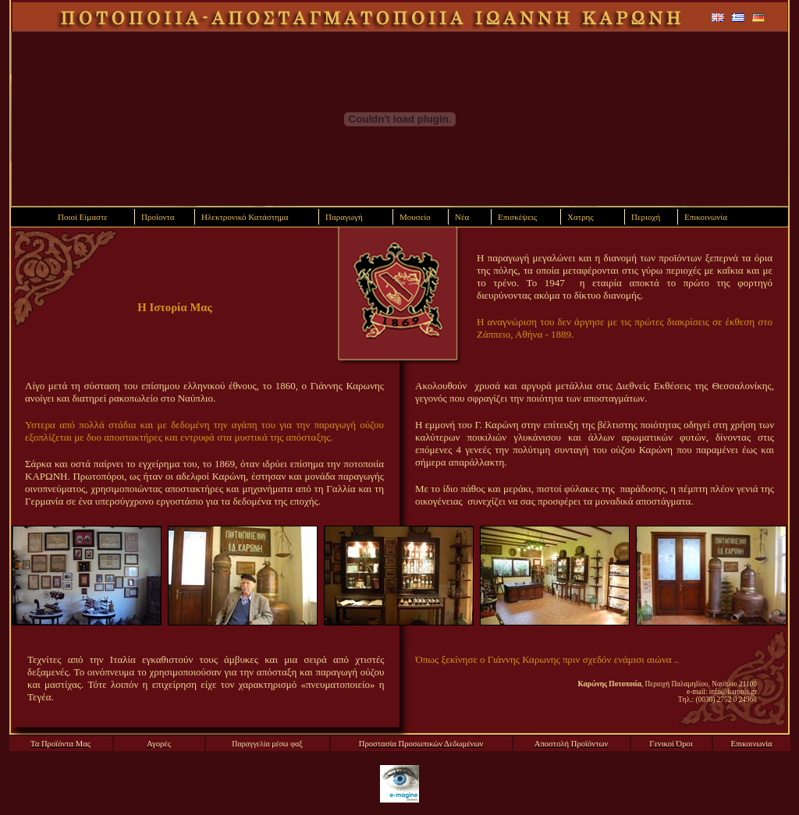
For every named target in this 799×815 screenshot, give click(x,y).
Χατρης (580, 216)
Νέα (462, 216)
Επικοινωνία (705, 216)
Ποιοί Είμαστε (83, 216)
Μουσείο (415, 216)
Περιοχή (645, 216)
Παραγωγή (344, 216)
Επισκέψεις (517, 216)
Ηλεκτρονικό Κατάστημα (245, 216)
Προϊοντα (158, 216)
